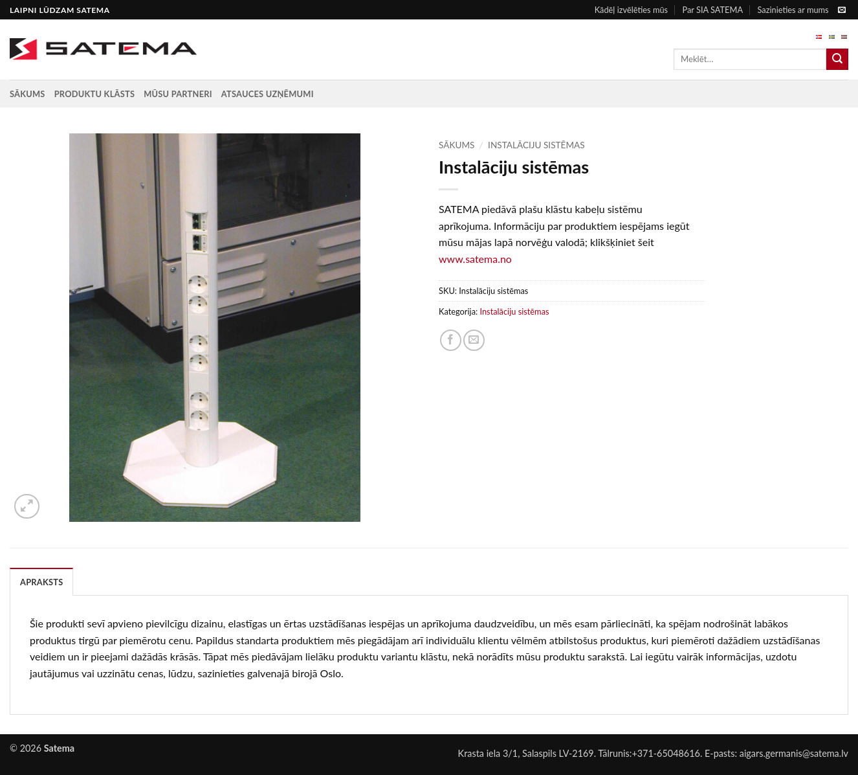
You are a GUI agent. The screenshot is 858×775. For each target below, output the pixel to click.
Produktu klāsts (94, 94)
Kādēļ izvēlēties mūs (631, 10)
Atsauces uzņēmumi (267, 94)
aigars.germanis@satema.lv (794, 753)
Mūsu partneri (178, 94)
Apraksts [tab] (41, 582)
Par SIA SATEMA (712, 10)
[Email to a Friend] (474, 340)
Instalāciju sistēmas (536, 145)
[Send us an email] (842, 10)
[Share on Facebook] (450, 340)
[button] (26, 506)
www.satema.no (475, 259)
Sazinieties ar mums (792, 10)
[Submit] (837, 60)
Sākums (27, 94)
